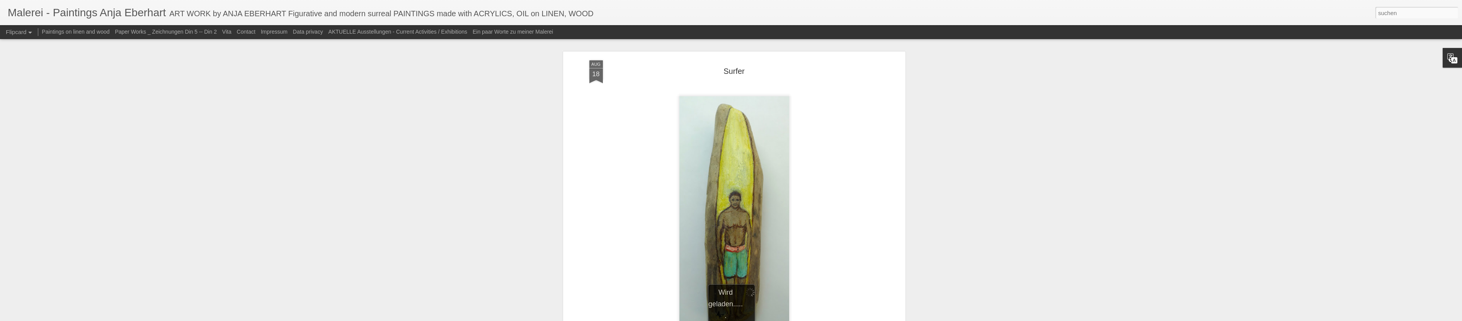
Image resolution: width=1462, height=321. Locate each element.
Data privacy (308, 32)
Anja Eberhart (777, 147)
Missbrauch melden (813, 316)
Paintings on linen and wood (75, 32)
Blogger (785, 316)
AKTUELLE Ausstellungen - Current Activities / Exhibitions (398, 32)
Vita (226, 32)
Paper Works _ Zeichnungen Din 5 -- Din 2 (166, 32)
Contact (246, 32)
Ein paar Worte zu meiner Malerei (513, 32)
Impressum (274, 32)
